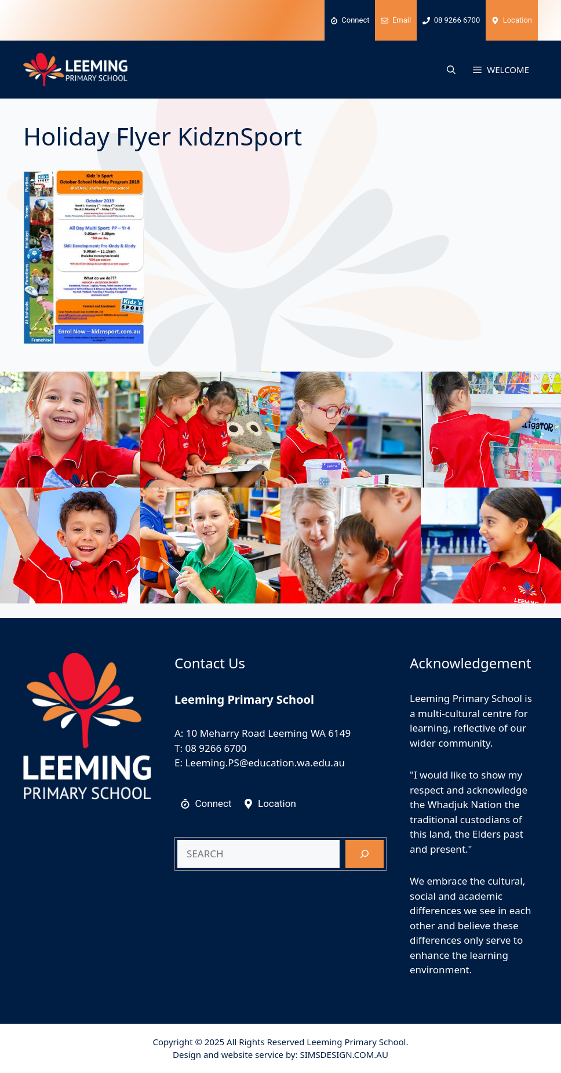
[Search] (364, 854)
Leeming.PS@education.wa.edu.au (265, 762)
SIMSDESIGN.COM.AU (344, 1054)
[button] (451, 69)
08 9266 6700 (215, 748)
